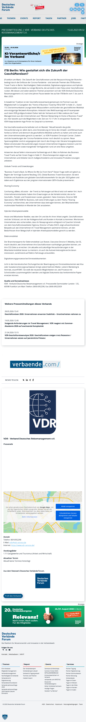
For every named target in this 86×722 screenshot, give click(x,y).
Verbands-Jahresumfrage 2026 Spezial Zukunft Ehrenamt (9, 691)
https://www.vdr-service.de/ (22, 545)
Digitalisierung (6, 680)
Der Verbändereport (29, 668)
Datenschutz (50, 704)
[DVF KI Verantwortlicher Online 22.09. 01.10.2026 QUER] (43, 46)
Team (81, 704)
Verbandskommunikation (9, 683)
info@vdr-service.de (17, 542)
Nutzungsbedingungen (71, 704)
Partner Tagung (71, 668)
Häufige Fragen (49, 688)
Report (37, 18)
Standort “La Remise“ (51, 691)
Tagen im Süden (71, 690)
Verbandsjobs (70, 678)
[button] (5, 717)
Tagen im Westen (71, 683)
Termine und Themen (30, 676)
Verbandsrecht (6, 678)
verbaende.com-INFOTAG (52, 679)
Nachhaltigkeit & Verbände (10, 676)
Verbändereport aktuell (30, 671)
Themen (11, 18)
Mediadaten (13, 654)
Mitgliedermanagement (9, 671)
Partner (61, 18)
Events (24, 18)
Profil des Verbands (13, 596)
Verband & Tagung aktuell (31, 673)
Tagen (48, 18)
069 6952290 (16, 539)
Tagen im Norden (71, 687)
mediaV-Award (27, 678)
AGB (43, 704)
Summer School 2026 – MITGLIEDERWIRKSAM (52, 672)
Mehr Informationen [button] (29, 517)
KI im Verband (6, 668)
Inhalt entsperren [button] (68, 506)
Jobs (73, 18)
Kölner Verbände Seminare (53, 686)
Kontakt (4, 654)
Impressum (58, 704)
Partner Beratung (71, 676)
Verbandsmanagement (9, 673)
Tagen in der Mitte (71, 685)
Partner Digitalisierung (73, 671)
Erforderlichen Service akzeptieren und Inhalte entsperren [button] (68, 515)
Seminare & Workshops (52, 668)
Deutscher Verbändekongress (50, 683)
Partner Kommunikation (73, 673)
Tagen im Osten (71, 680)
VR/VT (22, 654)
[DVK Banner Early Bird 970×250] (43, 607)
